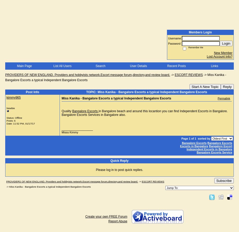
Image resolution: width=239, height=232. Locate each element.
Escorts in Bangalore (194, 146)
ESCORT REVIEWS (189, 75)
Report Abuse (117, 221)
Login (226, 43)
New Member (223, 53)
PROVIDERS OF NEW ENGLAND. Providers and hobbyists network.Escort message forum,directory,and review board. (87, 75)
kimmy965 (14, 97)
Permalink (224, 98)
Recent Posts (176, 66)
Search (100, 66)
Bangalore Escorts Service (214, 152)
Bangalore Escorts (85, 111)
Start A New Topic (205, 87)
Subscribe (224, 181)
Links (214, 66)
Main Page (24, 66)
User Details (138, 66)
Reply (227, 87)
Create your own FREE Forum (106, 216)
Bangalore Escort (220, 146)
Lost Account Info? (219, 56)
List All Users (63, 66)
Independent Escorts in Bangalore (209, 149)
